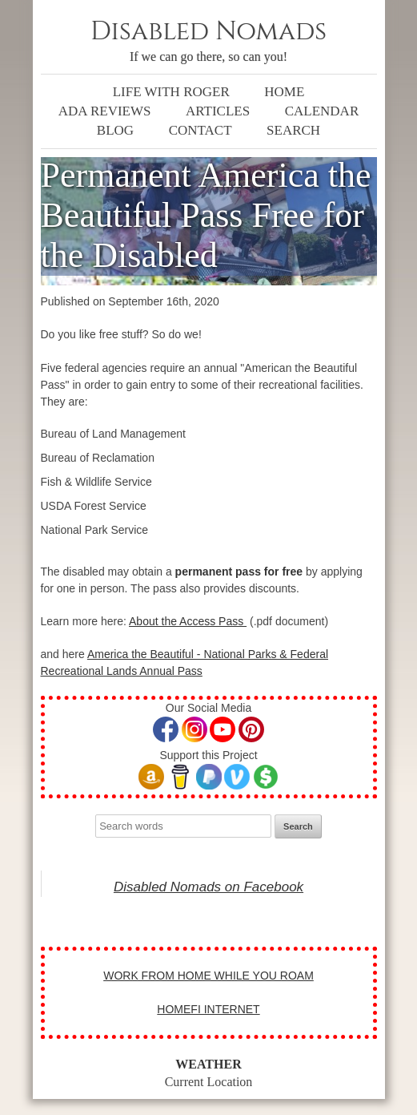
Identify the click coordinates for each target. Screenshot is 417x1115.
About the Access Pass (188, 621)
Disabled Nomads (208, 31)
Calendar (322, 111)
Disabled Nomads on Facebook (208, 887)
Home (284, 91)
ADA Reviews (104, 111)
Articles (218, 111)
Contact (200, 130)
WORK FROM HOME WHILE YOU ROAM (208, 975)
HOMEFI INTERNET (208, 1009)
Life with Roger (171, 91)
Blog (115, 130)
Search (293, 130)
